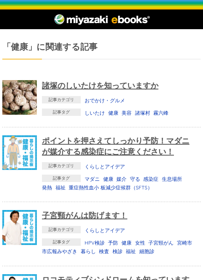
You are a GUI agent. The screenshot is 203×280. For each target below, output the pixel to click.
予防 (113, 243)
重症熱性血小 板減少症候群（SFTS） (111, 187)
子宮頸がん (161, 243)
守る (135, 179)
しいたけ (95, 113)
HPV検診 (95, 243)
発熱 (47, 187)
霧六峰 (160, 113)
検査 (104, 251)
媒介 (121, 179)
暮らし (88, 251)
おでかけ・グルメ (105, 100)
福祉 (61, 187)
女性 (140, 243)
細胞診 (146, 251)
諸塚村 (142, 113)
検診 (118, 251)
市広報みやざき (59, 251)
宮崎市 (184, 243)
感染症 (150, 179)
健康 (113, 113)
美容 (126, 113)
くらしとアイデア (105, 166)
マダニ (92, 179)
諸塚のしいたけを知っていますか (100, 85)
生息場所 (172, 179)
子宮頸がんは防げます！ (84, 215)
